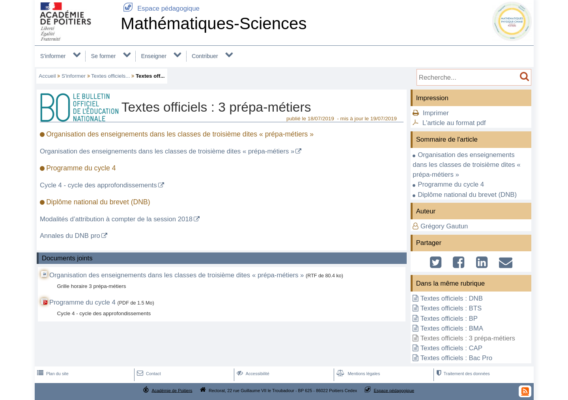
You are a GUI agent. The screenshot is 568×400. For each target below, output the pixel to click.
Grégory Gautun (444, 226)
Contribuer (205, 56)
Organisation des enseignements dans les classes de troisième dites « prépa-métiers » (167, 151)
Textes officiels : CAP (451, 348)
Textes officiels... (110, 76)
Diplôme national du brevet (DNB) (467, 194)
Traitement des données (462, 373)
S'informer (53, 56)
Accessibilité (252, 373)
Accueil (47, 76)
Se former (103, 56)
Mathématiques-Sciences (214, 23)
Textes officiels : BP (449, 318)
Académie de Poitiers (171, 390)
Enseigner (153, 56)
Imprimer (436, 113)
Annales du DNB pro (70, 235)
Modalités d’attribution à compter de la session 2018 (116, 219)
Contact (148, 373)
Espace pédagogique (160, 8)
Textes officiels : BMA (451, 328)
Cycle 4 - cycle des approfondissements (98, 185)
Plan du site (52, 373)
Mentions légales (357, 373)
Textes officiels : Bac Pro (456, 358)
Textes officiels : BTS (451, 308)
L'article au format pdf (454, 123)
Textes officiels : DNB (451, 298)
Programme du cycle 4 (82, 302)
